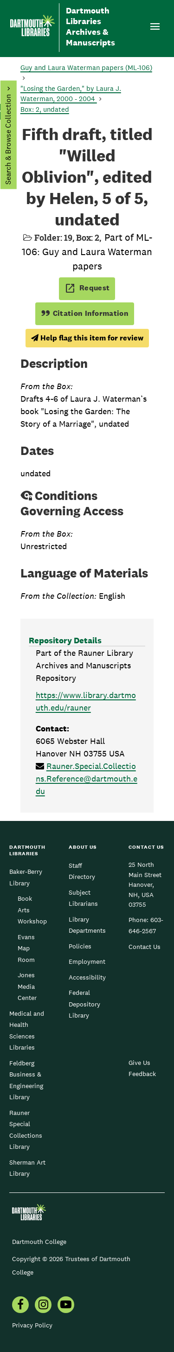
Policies (80, 946)
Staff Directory (82, 871)
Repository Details (65, 640)
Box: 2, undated (44, 109)
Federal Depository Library (84, 1003)
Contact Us (145, 946)
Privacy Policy (32, 1325)
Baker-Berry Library (25, 877)
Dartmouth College (39, 1241)
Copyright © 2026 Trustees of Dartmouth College (71, 1265)
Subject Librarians (83, 898)
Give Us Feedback (142, 1068)
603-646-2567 (146, 925)
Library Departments (87, 925)
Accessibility (87, 977)
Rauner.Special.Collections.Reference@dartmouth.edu (86, 778)
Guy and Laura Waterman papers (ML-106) (86, 67)
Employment (87, 961)
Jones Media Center (27, 986)
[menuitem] (20, 1305)
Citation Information (85, 313)
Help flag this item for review (87, 338)
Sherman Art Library (27, 1168)
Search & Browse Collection (8, 139)
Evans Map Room (26, 948)
